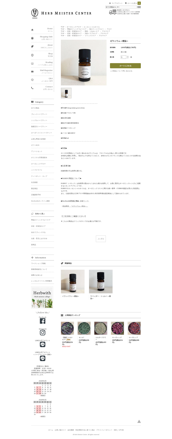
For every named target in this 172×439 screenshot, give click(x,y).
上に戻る (101, 239)
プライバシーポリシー (104, 430)
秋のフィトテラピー (96, 29)
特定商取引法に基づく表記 (85, 430)
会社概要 (70, 430)
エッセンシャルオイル (92, 27)
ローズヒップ (133, 337)
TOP (62, 27)
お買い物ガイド (60, 430)
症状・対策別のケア (74, 31)
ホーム (50, 430)
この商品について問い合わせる (121, 71)
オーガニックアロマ (74, 27)
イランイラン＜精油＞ (70, 296)
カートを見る (134, 3)
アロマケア (106, 31)
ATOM (121, 430)
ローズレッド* (117, 337)
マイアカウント (117, 3)
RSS (115, 430)
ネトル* (81, 337)
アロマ (109, 29)
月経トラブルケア (91, 33)
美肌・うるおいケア (92, 31)
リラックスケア (90, 36)
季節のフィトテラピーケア (76, 29)
